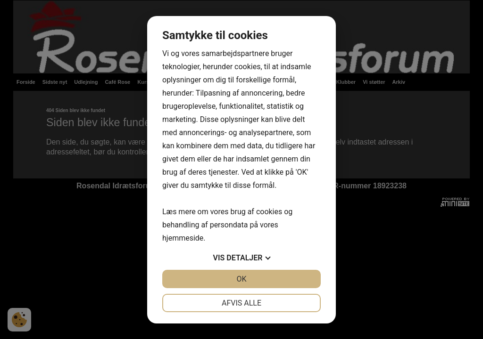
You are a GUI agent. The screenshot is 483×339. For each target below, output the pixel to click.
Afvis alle (241, 303)
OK (241, 278)
